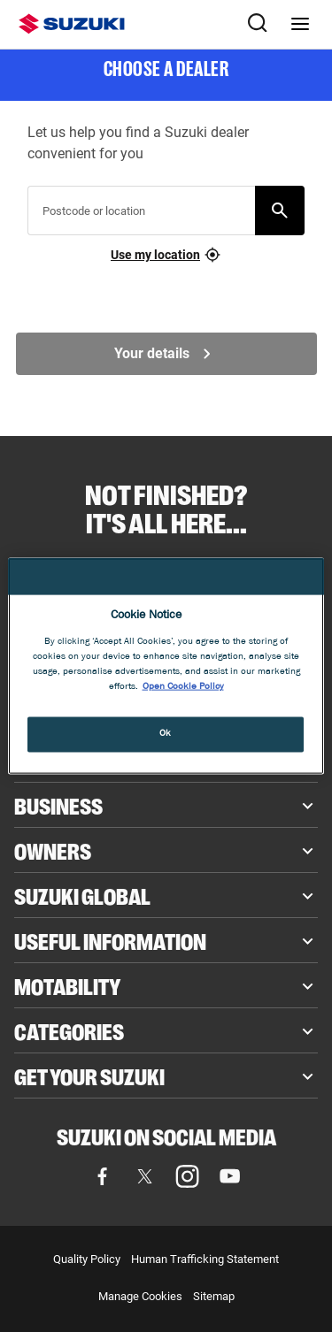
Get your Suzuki (89, 1075)
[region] (165, 666)
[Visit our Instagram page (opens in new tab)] (187, 1176)
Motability (67, 985)
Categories (69, 1030)
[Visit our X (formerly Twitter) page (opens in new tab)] (145, 1176)
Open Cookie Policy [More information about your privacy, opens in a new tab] (183, 686)
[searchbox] (144, 217)
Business (58, 804)
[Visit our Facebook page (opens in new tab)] (102, 1176)
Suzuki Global (82, 895)
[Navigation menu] (300, 24)
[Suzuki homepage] (71, 24)
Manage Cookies (140, 1296)
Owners (52, 849)
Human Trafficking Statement (205, 1259)
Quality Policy (86, 1259)
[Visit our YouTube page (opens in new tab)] (230, 1176)
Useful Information (110, 940)
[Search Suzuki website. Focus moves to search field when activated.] (257, 24)
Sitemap (214, 1296)
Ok (165, 733)
